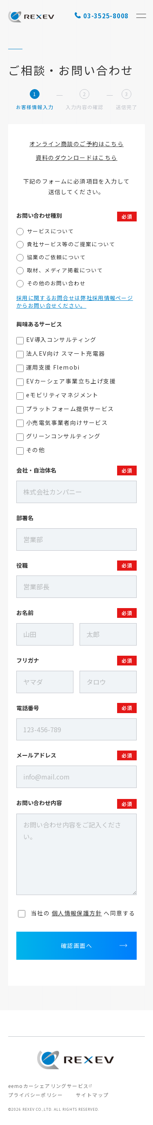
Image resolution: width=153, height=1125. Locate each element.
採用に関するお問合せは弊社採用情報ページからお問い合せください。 (74, 301)
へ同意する (76, 913)
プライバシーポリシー (35, 1094)
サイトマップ (92, 1094)
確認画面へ (76, 945)
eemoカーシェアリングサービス (48, 1085)
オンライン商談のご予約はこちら (76, 144)
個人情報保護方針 (77, 913)
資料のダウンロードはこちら (76, 157)
